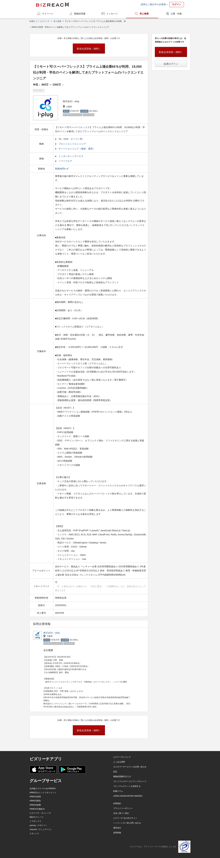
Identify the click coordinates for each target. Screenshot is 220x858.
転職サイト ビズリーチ (40, 21)
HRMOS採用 (35, 797)
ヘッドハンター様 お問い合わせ (127, 823)
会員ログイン (171, 63)
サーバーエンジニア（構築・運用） (76, 148)
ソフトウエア (65, 161)
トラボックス (35, 821)
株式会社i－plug (51, 632)
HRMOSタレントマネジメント (43, 792)
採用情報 (117, 833)
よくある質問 (119, 762)
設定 (115, 772)
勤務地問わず (62, 168)
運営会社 (117, 828)
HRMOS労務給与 (37, 809)
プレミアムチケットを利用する (127, 786)
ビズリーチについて (122, 757)
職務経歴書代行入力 (122, 776)
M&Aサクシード (37, 817)
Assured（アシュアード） (41, 829)
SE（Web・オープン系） (71, 139)
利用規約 (117, 803)
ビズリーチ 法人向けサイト (125, 818)
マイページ (47, 13)
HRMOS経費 (35, 805)
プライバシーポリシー (123, 808)
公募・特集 (176, 13)
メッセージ (112, 13)
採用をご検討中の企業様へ (154, 4)
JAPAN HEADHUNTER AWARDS (127, 796)
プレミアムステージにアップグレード (129, 781)
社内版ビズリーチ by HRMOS (43, 788)
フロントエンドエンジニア (72, 144)
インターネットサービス (71, 156)
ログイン (176, 4)
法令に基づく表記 (121, 813)
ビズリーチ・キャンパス (40, 813)
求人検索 (144, 13)
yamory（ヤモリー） (39, 825)
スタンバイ (34, 833)
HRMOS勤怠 (35, 801)
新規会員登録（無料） (89, 48)
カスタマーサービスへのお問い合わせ (129, 767)
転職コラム (118, 791)
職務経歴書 (79, 13)
